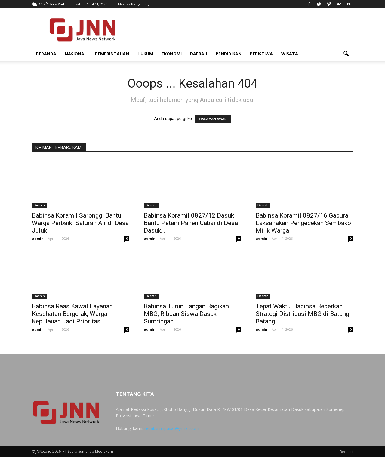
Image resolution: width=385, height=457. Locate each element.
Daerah (198, 54)
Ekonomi (172, 54)
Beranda (46, 54)
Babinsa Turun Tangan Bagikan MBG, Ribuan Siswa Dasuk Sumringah (186, 314)
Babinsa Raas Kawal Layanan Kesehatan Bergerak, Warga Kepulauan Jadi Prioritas (72, 314)
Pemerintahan (112, 54)
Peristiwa (261, 54)
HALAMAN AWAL (212, 119)
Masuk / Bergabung (133, 4)
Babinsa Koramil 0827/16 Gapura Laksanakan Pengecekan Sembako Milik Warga (303, 223)
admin (38, 238)
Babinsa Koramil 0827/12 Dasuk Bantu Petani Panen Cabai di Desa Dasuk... (191, 223)
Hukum (145, 54)
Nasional (76, 54)
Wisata (289, 54)
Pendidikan (229, 54)
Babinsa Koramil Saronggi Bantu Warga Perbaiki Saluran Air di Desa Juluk (80, 223)
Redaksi (346, 451)
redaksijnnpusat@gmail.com (171, 428)
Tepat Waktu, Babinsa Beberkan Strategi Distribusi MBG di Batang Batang (302, 314)
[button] (346, 54)
